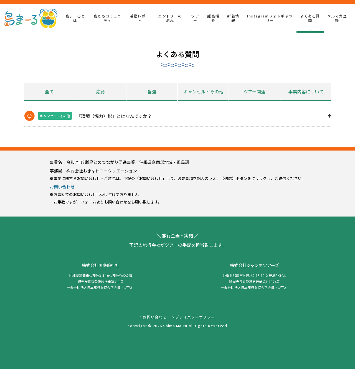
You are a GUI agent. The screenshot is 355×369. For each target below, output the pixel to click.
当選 (152, 91)
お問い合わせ (62, 187)
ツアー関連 (254, 91)
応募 (100, 91)
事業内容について (306, 91)
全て (49, 91)
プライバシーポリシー (194, 317)
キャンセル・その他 (203, 91)
